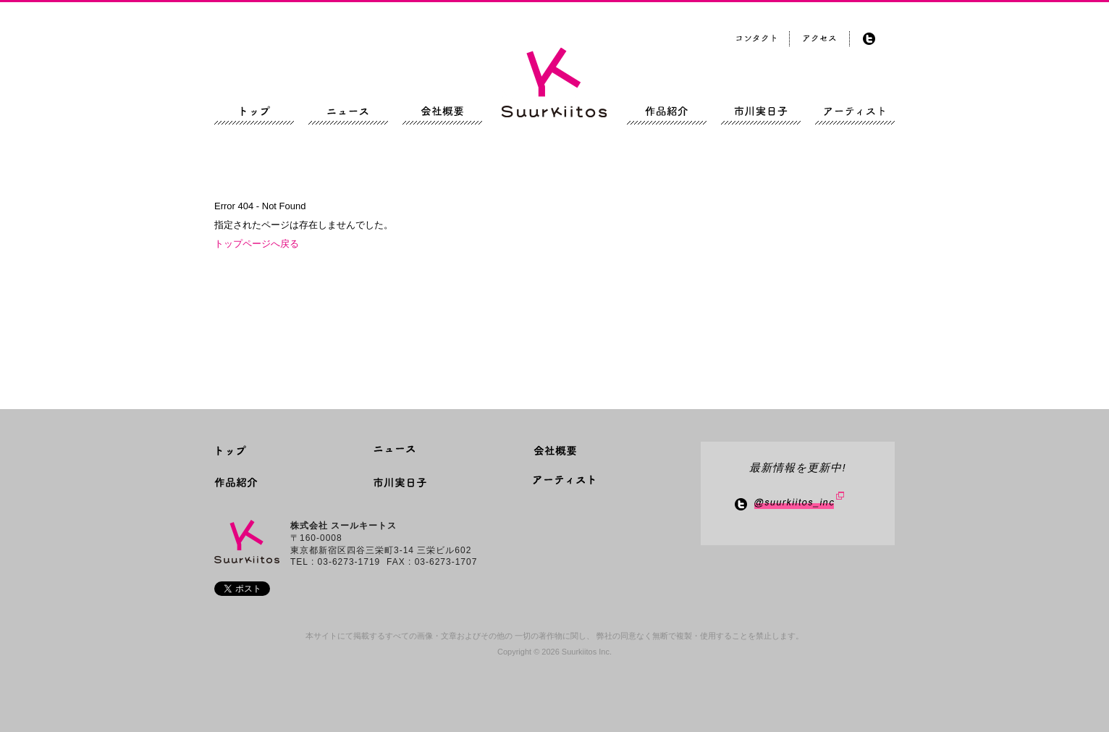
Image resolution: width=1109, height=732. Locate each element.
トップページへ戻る (256, 243)
